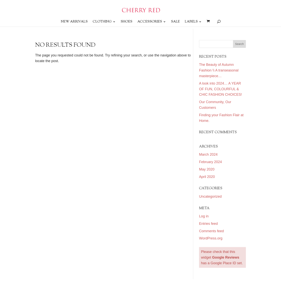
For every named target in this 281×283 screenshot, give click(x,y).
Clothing (102, 22)
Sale (175, 22)
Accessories (149, 22)
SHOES (126, 22)
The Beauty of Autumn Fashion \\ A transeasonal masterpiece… (218, 70)
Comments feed (211, 231)
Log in (204, 216)
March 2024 (208, 154)
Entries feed (208, 224)
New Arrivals (74, 22)
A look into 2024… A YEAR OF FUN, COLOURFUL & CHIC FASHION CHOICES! (220, 89)
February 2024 (210, 162)
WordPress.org (210, 238)
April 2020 (207, 177)
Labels (191, 22)
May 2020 (206, 169)
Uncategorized (210, 196)
